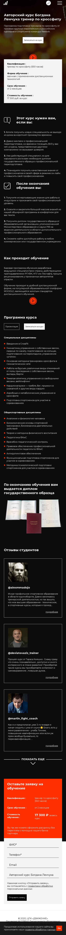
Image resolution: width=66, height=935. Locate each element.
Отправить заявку (17, 897)
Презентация (11, 326)
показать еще (33, 762)
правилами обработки (40, 886)
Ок (59, 928)
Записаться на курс (33, 40)
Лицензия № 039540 (17, 921)
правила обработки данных (40, 929)
